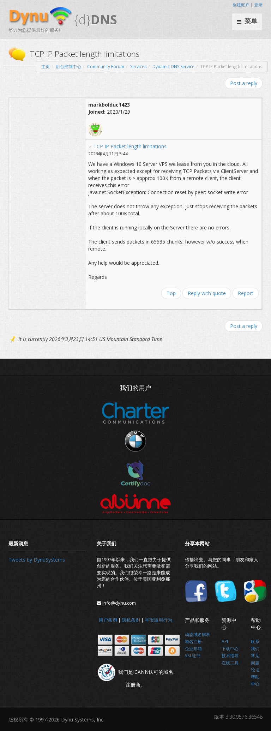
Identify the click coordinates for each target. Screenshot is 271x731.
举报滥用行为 (158, 620)
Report (245, 293)
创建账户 (241, 5)
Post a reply (243, 83)
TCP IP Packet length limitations (130, 146)
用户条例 (108, 620)
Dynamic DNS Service (173, 67)
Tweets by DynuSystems (36, 559)
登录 (258, 5)
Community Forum (105, 67)
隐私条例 (131, 620)
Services (138, 67)
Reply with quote (207, 293)
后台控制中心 (68, 67)
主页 (45, 67)
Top (171, 293)
